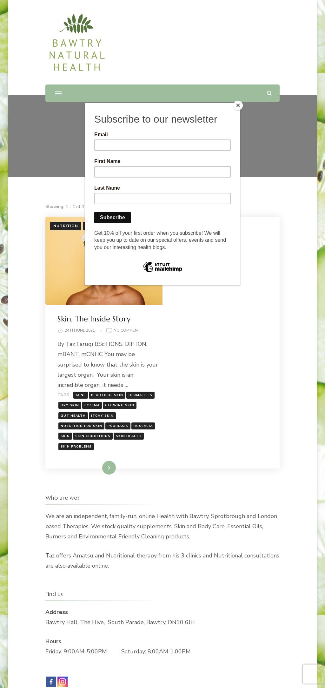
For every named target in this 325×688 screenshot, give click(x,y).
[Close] (238, 105)
